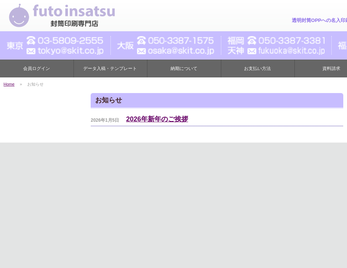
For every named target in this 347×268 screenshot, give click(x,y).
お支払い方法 (257, 68)
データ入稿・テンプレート (110, 68)
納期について (184, 68)
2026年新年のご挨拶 (157, 119)
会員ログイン (36, 68)
